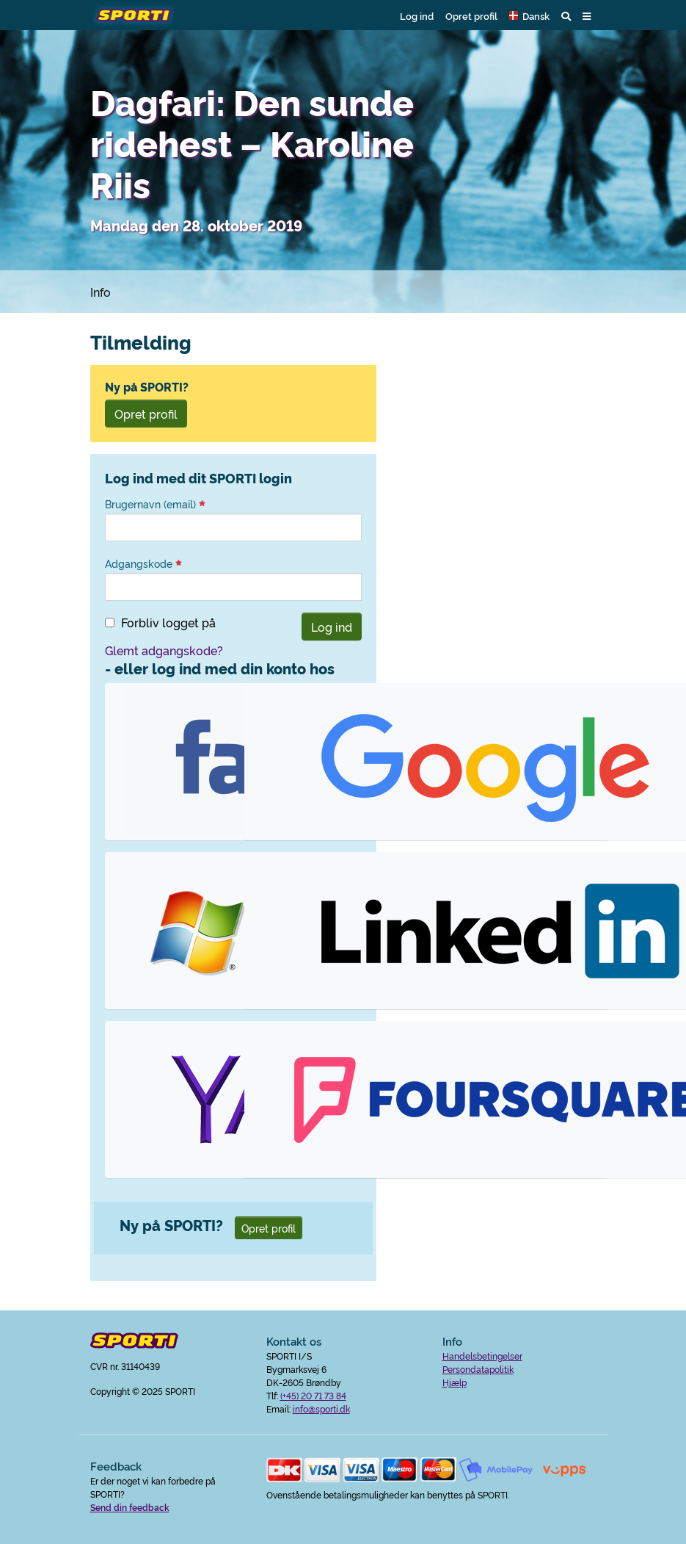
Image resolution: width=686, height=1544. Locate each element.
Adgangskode (143, 563)
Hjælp (454, 1382)
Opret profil (471, 15)
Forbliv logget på (168, 622)
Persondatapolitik (478, 1369)
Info (100, 292)
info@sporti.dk (321, 1408)
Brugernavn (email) (155, 504)
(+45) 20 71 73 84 (313, 1395)
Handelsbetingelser (482, 1355)
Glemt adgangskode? (164, 650)
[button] (529, 15)
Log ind (417, 15)
